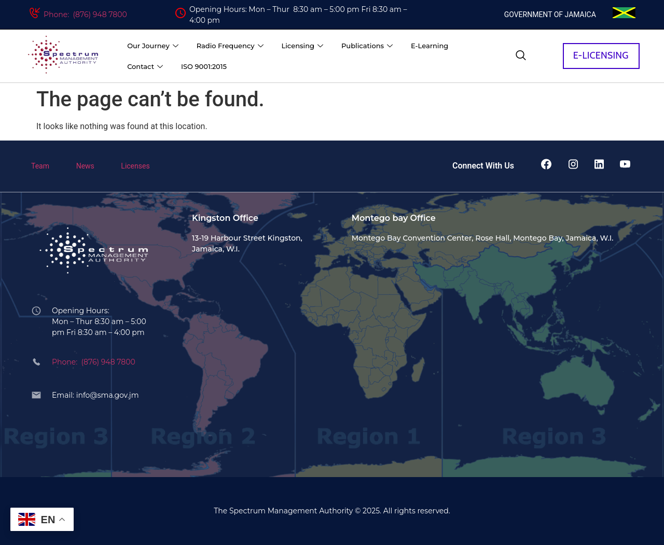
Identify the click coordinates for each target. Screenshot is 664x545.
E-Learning (429, 45)
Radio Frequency (231, 45)
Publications (368, 45)
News (85, 166)
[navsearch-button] (521, 56)
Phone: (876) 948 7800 (85, 14)
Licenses (135, 166)
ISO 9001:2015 (204, 66)
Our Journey (154, 45)
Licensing (304, 45)
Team (40, 166)
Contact (146, 66)
